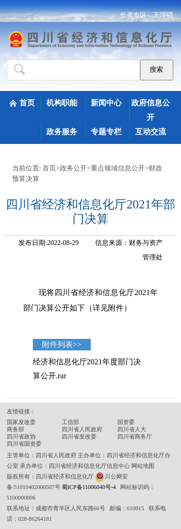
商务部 (15, 429)
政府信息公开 (150, 110)
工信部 (70, 422)
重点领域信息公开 (118, 168)
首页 (27, 103)
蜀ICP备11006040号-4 (89, 487)
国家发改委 (21, 422)
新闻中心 (106, 103)
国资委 (126, 422)
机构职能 (61, 103)
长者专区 (133, 15)
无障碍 (163, 15)
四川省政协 (21, 436)
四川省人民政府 (82, 429)
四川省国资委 (24, 443)
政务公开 (73, 168)
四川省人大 (131, 429)
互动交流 (150, 132)
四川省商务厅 (134, 436)
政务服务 (61, 132)
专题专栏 (106, 132)
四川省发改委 (79, 436)
